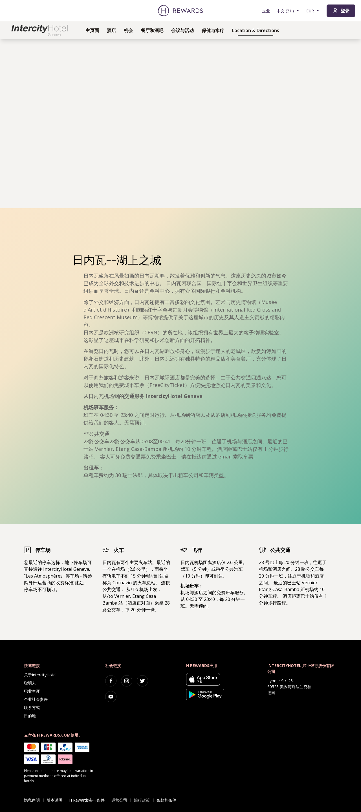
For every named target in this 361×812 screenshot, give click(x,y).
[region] (180, 123)
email (225, 456)
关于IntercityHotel (40, 674)
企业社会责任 (36, 699)
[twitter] (142, 680)
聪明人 (30, 683)
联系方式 (32, 707)
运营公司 (121, 800)
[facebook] (110, 680)
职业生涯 (32, 691)
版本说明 (56, 800)
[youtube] (110, 696)
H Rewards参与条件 (88, 800)
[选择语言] (288, 11)
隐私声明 (33, 800)
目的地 (30, 715)
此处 (79, 583)
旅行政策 (143, 800)
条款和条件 (168, 800)
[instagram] (126, 680)
